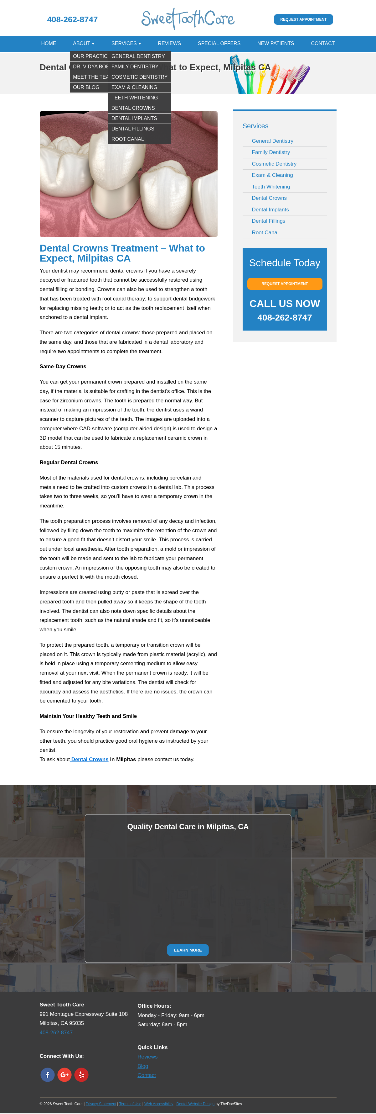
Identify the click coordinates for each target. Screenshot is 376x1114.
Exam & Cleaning (272, 176)
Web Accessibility (158, 1104)
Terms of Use (130, 1104)
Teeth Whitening (271, 187)
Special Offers (219, 44)
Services (124, 44)
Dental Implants (270, 210)
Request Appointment (303, 19)
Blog (142, 1067)
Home (48, 44)
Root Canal (265, 233)
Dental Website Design (195, 1104)
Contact (323, 44)
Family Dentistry (271, 153)
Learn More (188, 950)
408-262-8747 (72, 19)
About (81, 44)
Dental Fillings (269, 222)
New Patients (275, 44)
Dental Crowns (269, 199)
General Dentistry (272, 142)
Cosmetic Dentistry (274, 164)
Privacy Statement (101, 1104)
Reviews (169, 44)
